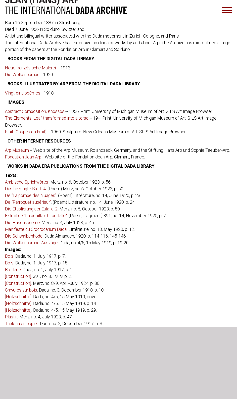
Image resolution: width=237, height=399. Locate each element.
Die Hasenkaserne (22, 222)
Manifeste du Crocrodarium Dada (37, 228)
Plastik (11, 316)
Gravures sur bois (22, 289)
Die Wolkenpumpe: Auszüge (31, 242)
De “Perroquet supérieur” (29, 201)
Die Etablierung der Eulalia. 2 (32, 208)
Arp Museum (17, 149)
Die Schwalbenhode (24, 235)
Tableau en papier (22, 322)
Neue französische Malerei (31, 67)
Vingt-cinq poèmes (23, 93)
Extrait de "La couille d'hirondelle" (36, 215)
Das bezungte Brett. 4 (26, 188)
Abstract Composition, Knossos (35, 111)
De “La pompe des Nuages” (31, 195)
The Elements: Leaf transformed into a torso (47, 118)
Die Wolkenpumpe (22, 74)
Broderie (13, 269)
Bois (9, 255)
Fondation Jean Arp (23, 156)
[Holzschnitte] (18, 296)
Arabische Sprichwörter (27, 181)
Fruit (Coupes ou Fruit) (26, 131)
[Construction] (18, 275)
